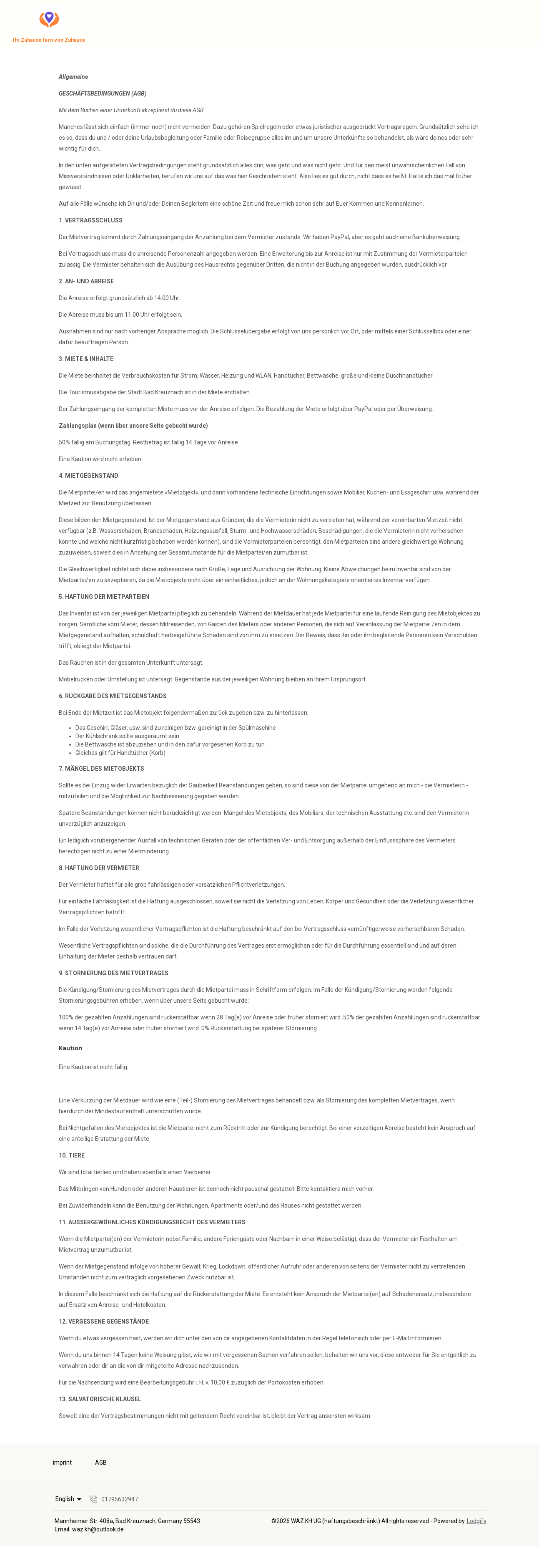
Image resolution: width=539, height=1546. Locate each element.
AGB (101, 1462)
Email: (62, 1529)
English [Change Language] (69, 1499)
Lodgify (476, 1521)
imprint (62, 1462)
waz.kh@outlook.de (98, 1529)
